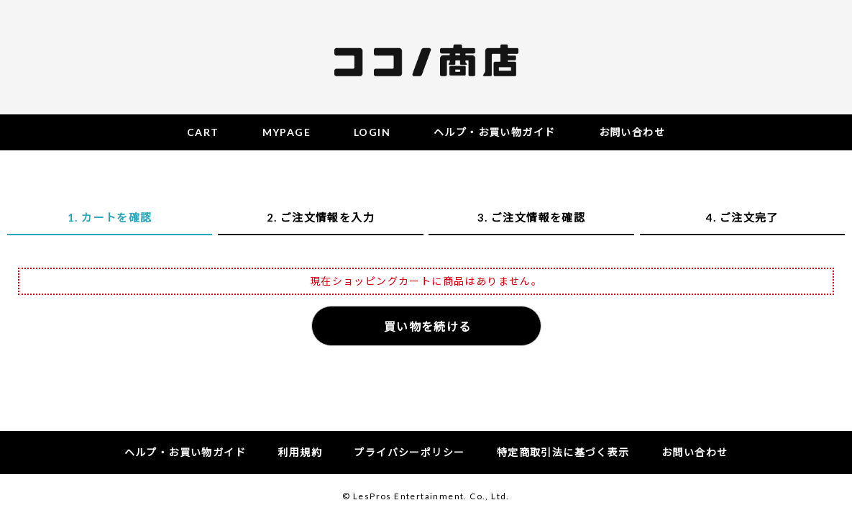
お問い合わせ (694, 452)
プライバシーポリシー (409, 452)
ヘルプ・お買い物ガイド (185, 452)
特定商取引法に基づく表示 (563, 452)
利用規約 (300, 452)
